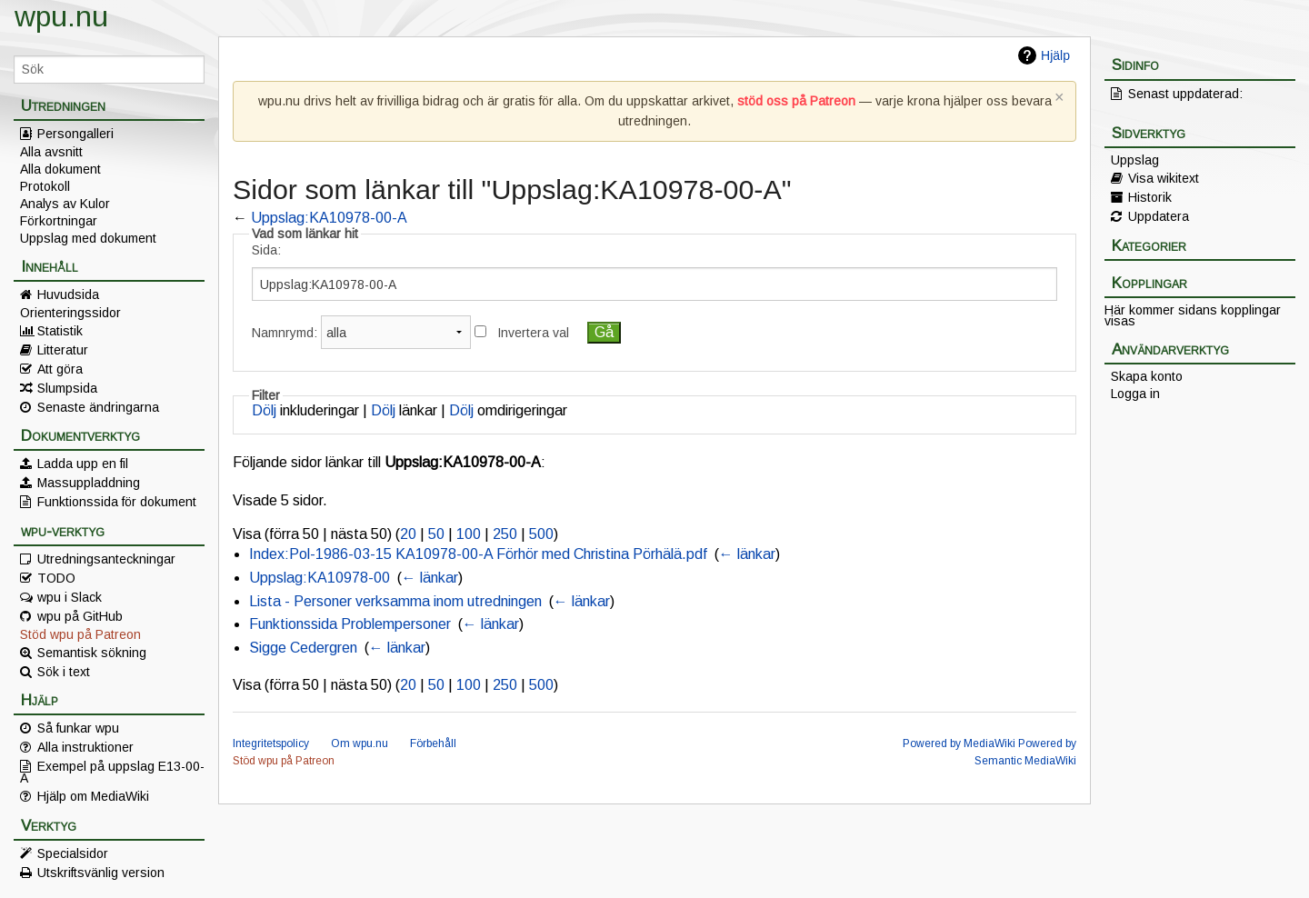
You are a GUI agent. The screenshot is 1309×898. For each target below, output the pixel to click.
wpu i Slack (69, 597)
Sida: (266, 250)
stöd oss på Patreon (796, 101)
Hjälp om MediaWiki (93, 796)
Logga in (1135, 393)
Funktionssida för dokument (116, 501)
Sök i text (63, 671)
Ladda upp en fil (82, 463)
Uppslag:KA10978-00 (319, 577)
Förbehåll (433, 743)
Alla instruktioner (85, 747)
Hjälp (1055, 55)
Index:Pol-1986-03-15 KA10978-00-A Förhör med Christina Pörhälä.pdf (478, 554)
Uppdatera (1158, 216)
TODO (56, 578)
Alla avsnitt (51, 151)
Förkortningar (58, 220)
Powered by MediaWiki (959, 743)
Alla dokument (60, 169)
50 (436, 534)
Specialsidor (72, 853)
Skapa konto (1147, 376)
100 (468, 534)
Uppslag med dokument (88, 238)
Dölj (264, 410)
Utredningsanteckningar (106, 559)
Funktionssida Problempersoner (350, 624)
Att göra (60, 369)
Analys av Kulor (65, 203)
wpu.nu (61, 16)
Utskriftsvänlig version (101, 872)
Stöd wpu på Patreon (80, 634)
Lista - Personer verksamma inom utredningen (395, 601)
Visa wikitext (1163, 178)
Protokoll (45, 186)
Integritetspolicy (271, 743)
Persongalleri (75, 133)
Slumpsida (67, 388)
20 (408, 534)
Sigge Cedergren (303, 647)
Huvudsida (68, 294)
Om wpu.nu (359, 743)
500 (541, 534)
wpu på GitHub (80, 616)
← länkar (747, 554)
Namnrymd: (284, 332)
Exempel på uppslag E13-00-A (112, 771)
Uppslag (1135, 160)
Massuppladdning (88, 482)
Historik (1150, 197)
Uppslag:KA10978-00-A (329, 217)
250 (505, 534)
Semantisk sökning (91, 652)
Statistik (60, 330)
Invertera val (533, 332)
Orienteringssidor (70, 312)
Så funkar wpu (78, 728)
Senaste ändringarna (98, 407)
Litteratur (62, 350)
